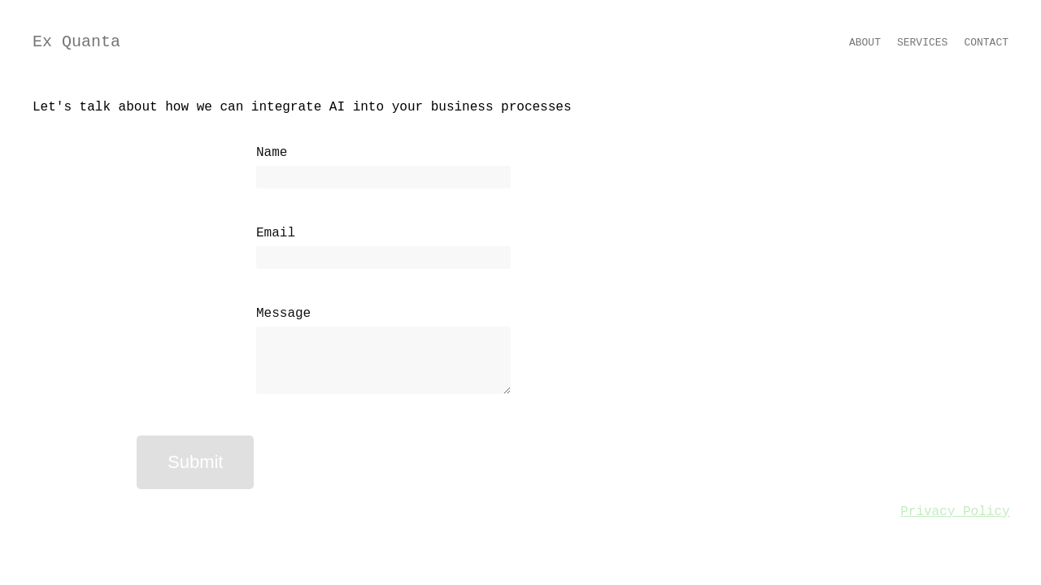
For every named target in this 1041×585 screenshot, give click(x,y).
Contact (986, 43)
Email (275, 233)
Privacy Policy (954, 512)
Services (922, 43)
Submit (195, 462)
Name (271, 152)
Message (283, 313)
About (865, 43)
